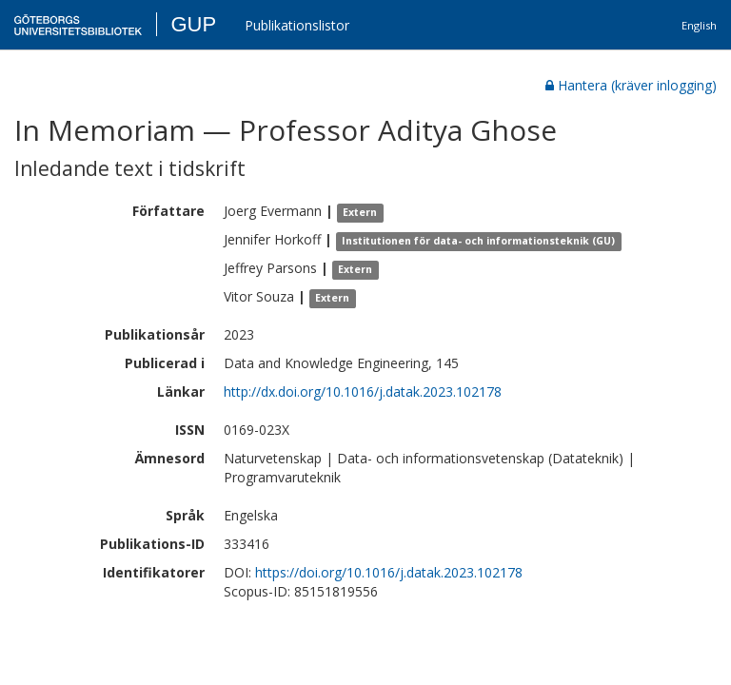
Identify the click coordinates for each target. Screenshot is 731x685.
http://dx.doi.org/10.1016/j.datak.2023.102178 (363, 391)
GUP (193, 24)
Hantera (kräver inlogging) (631, 85)
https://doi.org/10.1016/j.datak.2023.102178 (389, 572)
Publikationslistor (297, 25)
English (699, 25)
